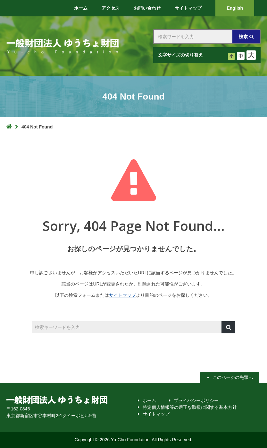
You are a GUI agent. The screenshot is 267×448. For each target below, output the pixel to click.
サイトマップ (122, 295)
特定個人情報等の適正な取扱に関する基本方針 (190, 407)
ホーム (149, 400)
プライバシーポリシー (196, 400)
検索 (243, 36)
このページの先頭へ (231, 377)
